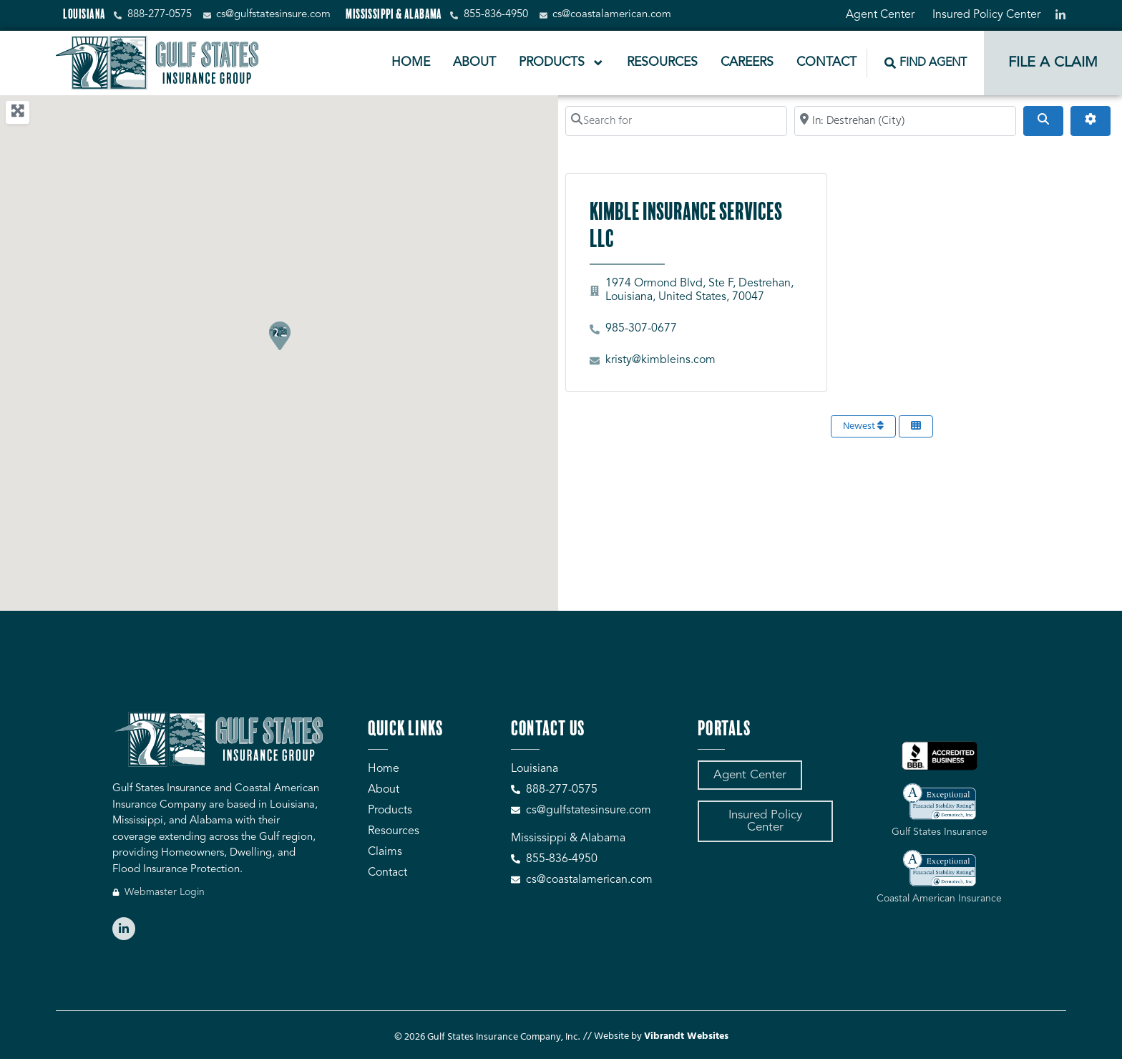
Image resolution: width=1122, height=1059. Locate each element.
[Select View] (916, 426)
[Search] (1043, 121)
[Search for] (676, 121)
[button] (279, 335)
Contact (826, 63)
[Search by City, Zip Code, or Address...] (905, 121)
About (474, 63)
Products (562, 63)
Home (410, 63)
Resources (662, 63)
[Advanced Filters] (1090, 121)
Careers (747, 63)
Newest (863, 426)
